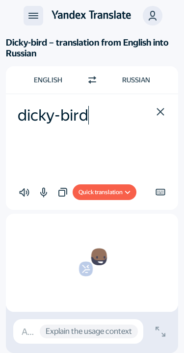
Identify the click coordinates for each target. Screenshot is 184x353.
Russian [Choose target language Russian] (136, 80)
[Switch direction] (92, 80)
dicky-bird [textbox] (53, 115)
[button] (152, 15)
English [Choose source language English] (48, 80)
